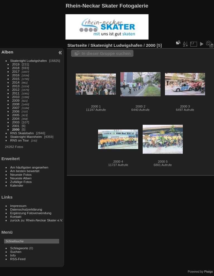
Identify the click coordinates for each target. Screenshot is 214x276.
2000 (16, 129)
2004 (16, 118)
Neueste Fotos (21, 174)
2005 (16, 115)
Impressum (18, 205)
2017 (16, 71)
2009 (16, 100)
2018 (16, 68)
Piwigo (208, 271)
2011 (16, 93)
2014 (16, 82)
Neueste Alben (21, 178)
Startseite (77, 45)
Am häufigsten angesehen (29, 167)
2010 (16, 97)
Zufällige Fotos (21, 182)
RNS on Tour (19, 140)
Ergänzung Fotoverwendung (31, 213)
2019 (16, 64)
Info (13, 255)
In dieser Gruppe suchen (106, 53)
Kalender (16, 185)
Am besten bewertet (25, 171)
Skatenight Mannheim (26, 136)
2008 (16, 104)
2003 (16, 122)
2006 (16, 111)
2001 (16, 126)
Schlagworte (19, 248)
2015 (16, 78)
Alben (7, 52)
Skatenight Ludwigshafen (28, 60)
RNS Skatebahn (22, 133)
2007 (16, 107)
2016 (16, 75)
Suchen (15, 251)
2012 (16, 89)
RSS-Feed (18, 259)
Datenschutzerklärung (26, 209)
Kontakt (15, 216)
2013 (16, 86)
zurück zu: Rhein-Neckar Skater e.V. (36, 220)
